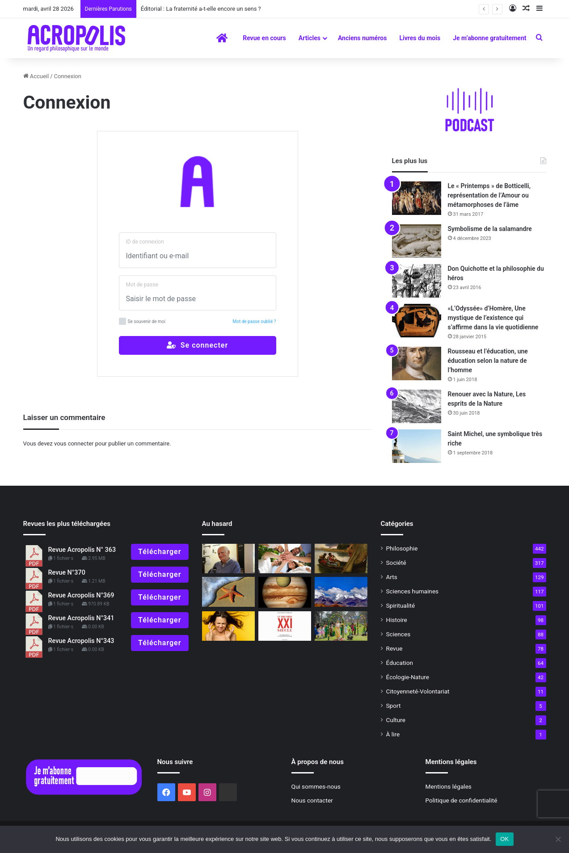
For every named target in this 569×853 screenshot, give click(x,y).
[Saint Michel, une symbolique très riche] (416, 446)
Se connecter (197, 345)
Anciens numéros (362, 38)
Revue (394, 648)
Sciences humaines (412, 591)
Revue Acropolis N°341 (81, 618)
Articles (309, 38)
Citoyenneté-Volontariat (418, 691)
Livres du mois (419, 38)
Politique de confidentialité (461, 800)
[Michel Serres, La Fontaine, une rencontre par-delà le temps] (228, 559)
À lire (393, 734)
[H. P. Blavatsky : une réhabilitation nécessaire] (341, 592)
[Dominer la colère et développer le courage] (228, 626)
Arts (391, 576)
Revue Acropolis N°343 (81, 641)
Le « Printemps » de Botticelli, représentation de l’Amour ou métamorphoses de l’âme (489, 195)
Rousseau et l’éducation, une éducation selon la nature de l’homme (488, 361)
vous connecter (74, 443)
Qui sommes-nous (316, 786)
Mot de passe (142, 285)
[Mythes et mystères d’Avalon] (341, 559)
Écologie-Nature (407, 677)
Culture (395, 719)
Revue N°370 (66, 572)
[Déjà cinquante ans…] (228, 592)
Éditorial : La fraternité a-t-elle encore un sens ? (201, 8)
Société (396, 562)
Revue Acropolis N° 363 (82, 550)
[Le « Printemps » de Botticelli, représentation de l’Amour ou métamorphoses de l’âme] (416, 198)
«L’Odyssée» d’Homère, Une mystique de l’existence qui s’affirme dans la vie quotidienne (493, 318)
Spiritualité (400, 605)
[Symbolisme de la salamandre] (416, 241)
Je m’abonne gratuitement (489, 38)
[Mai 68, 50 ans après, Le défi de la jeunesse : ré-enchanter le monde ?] (284, 559)
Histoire (396, 619)
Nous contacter (312, 800)
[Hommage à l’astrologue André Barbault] (284, 592)
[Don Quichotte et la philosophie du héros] (416, 281)
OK (504, 839)
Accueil (36, 76)
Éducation (399, 662)
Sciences (398, 634)
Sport (393, 705)
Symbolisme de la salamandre (490, 228)
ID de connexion (145, 242)
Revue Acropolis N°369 (81, 595)
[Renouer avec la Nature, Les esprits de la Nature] (416, 406)
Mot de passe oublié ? (254, 321)
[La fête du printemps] (341, 626)
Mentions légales (449, 786)
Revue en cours (264, 38)
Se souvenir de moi (142, 321)
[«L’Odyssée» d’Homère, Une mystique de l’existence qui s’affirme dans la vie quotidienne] (416, 320)
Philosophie (402, 548)
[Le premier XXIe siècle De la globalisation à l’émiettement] (284, 626)
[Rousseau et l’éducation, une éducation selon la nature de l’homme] (416, 363)
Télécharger (159, 551)
